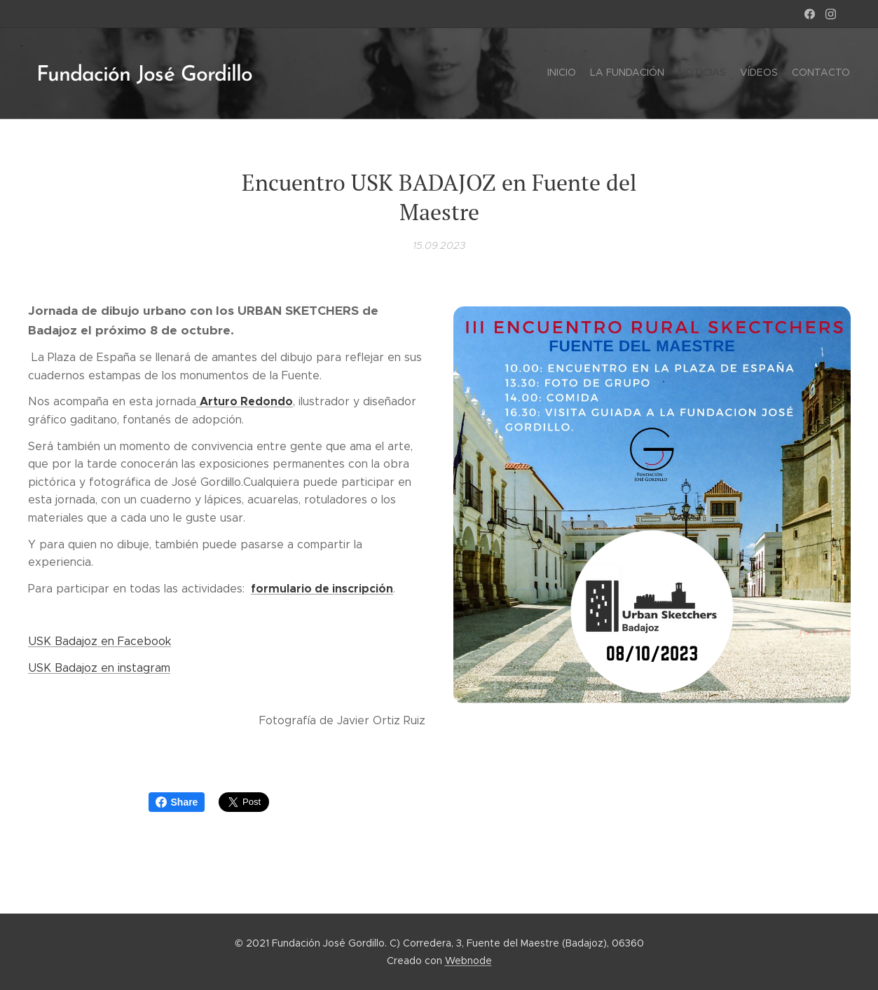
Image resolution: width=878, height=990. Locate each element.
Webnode (468, 960)
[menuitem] (795, 73)
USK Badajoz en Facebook (99, 641)
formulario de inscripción (322, 588)
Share (177, 802)
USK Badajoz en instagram (99, 667)
